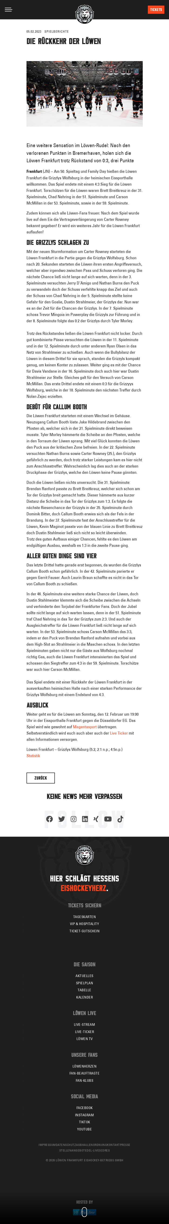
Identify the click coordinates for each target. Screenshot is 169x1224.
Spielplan (84, 983)
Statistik (33, 755)
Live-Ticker (84, 1032)
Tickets (156, 10)
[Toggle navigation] (9, 10)
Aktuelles (84, 976)
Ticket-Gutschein (84, 931)
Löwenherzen (85, 1066)
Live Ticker (119, 733)
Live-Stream (84, 1024)
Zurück (40, 778)
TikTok (84, 1122)
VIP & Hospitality (84, 924)
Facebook (84, 1108)
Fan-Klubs (84, 1080)
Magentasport (85, 726)
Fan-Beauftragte (85, 1073)
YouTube (84, 1129)
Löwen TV (84, 1039)
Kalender (84, 997)
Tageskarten (84, 917)
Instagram (84, 1115)
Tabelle (84, 990)
